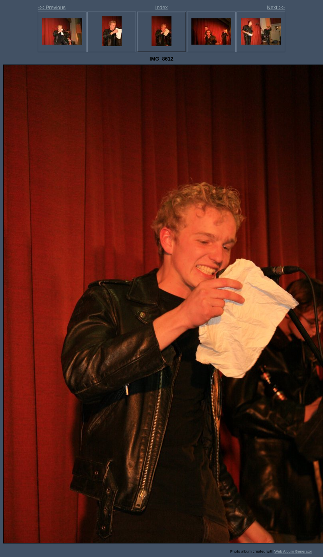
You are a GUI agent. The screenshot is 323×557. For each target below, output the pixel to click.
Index (161, 7)
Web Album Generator (293, 551)
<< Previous (51, 7)
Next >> (276, 7)
